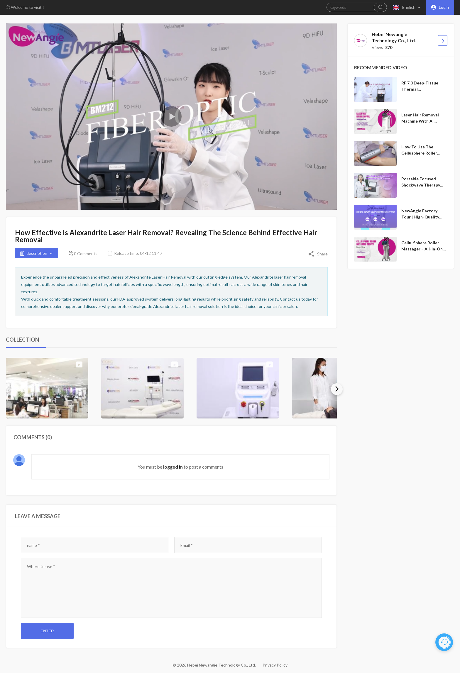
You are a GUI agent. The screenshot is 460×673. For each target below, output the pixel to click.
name (33, 545)
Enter (47, 631)
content (36, 566)
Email (186, 545)
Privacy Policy (275, 664)
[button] (408, 7)
